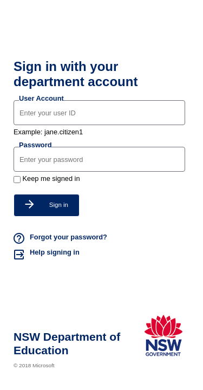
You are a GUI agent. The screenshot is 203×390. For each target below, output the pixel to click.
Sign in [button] (46, 204)
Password (35, 145)
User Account (41, 98)
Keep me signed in (51, 178)
